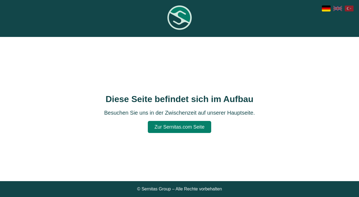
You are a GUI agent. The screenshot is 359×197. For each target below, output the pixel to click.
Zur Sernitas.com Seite (179, 127)
